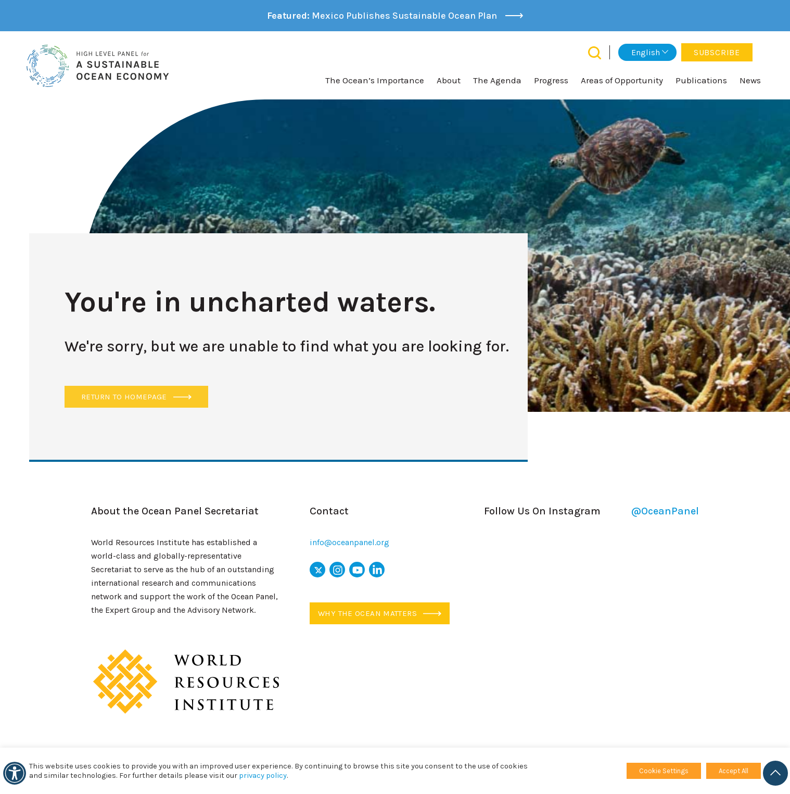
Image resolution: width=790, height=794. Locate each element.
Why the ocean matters (379, 613)
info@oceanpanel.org (349, 542)
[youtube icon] (357, 569)
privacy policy (263, 775)
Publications (701, 80)
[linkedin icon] (377, 569)
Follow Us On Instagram (591, 511)
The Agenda (497, 80)
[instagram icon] (337, 569)
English (645, 52)
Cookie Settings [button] (664, 771)
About (449, 80)
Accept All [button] (733, 771)
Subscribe (717, 52)
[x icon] (317, 569)
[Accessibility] (14, 773)
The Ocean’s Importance (374, 80)
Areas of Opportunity (622, 80)
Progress (551, 80)
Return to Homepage (136, 396)
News (750, 80)
